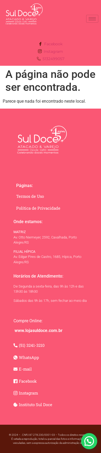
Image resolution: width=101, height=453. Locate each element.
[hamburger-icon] (92, 19)
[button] (89, 441)
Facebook (50, 44)
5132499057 (50, 59)
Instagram (50, 51)
